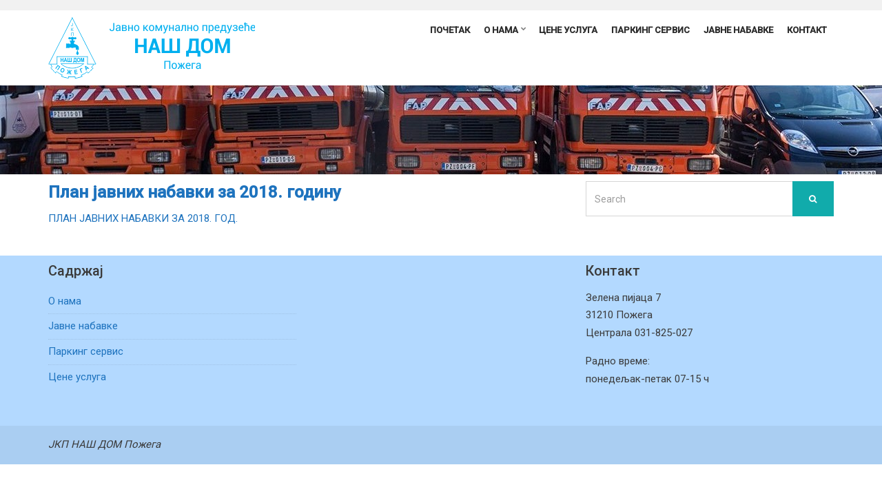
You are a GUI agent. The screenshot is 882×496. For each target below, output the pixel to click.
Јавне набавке (738, 30)
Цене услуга (568, 30)
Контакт (807, 30)
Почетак (450, 30)
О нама (501, 30)
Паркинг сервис (650, 30)
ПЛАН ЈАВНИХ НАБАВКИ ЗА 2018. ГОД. (143, 218)
